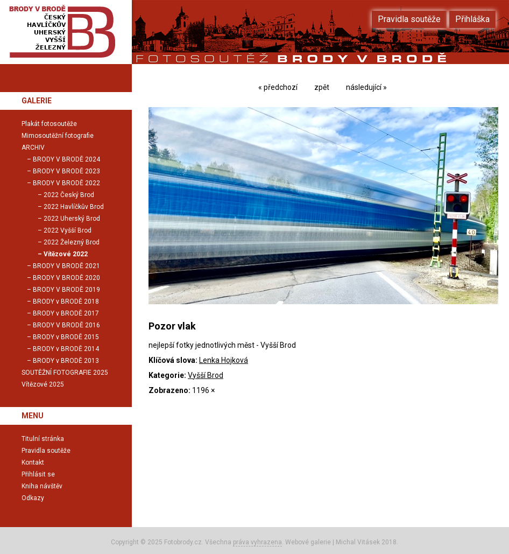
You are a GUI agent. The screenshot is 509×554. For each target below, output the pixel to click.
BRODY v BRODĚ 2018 (66, 301)
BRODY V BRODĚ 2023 (66, 171)
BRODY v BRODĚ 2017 (66, 313)
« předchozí (278, 87)
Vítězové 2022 (66, 254)
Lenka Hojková (223, 360)
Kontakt (33, 462)
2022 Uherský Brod (72, 218)
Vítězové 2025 (43, 384)
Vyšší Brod (205, 375)
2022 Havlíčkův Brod (74, 207)
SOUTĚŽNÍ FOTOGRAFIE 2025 (65, 372)
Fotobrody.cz (183, 542)
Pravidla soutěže (46, 450)
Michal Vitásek (358, 542)
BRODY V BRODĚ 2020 (66, 278)
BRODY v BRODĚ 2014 (66, 349)
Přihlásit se (38, 474)
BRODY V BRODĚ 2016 (66, 325)
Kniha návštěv (42, 486)
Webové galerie (308, 542)
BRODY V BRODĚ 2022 (66, 183)
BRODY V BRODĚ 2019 (66, 289)
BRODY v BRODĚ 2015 (66, 337)
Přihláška (472, 19)
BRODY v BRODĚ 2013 (66, 360)
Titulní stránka (43, 439)
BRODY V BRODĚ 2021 (66, 266)
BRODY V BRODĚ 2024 (66, 159)
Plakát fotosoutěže (49, 124)
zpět (321, 87)
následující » (366, 87)
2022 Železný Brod (72, 242)
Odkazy (33, 498)
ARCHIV (33, 147)
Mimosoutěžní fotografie (58, 135)
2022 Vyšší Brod (67, 230)
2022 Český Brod (69, 195)
